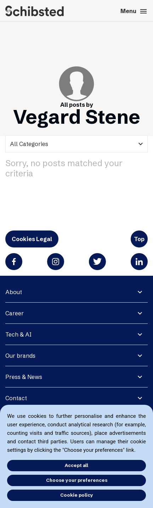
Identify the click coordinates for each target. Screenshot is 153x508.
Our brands (20, 355)
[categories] (76, 143)
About (13, 292)
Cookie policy (76, 495)
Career (14, 313)
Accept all (76, 465)
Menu (134, 11)
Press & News (23, 376)
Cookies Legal (32, 239)
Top (139, 239)
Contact (16, 398)
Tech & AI (18, 334)
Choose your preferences (76, 480)
